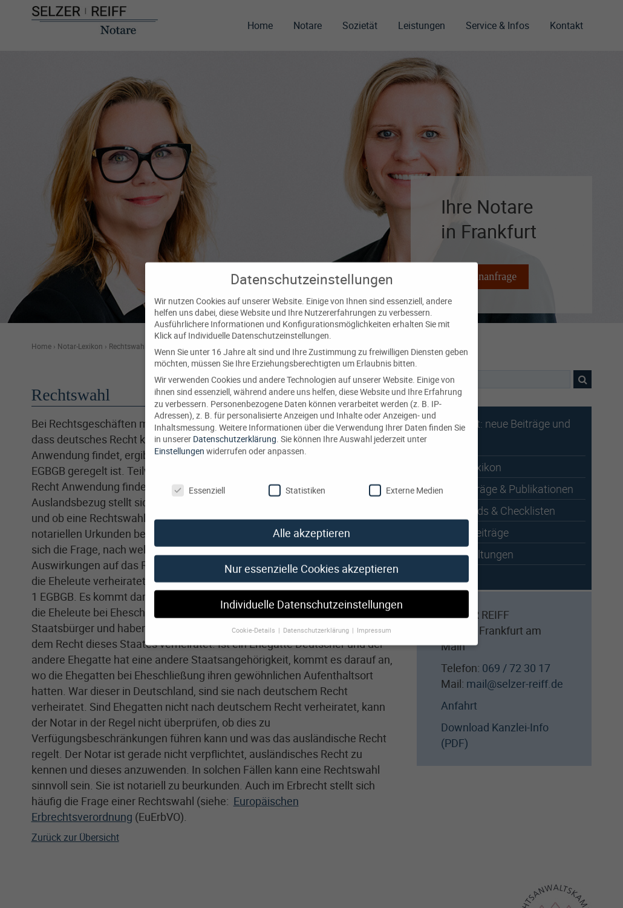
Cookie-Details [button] (254, 621)
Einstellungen (179, 441)
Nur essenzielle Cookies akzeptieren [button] (311, 559)
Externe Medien (406, 481)
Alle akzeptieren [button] (311, 524)
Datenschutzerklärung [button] (317, 621)
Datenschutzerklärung (234, 430)
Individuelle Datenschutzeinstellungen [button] (311, 595)
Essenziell (198, 481)
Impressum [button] (374, 621)
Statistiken (297, 481)
